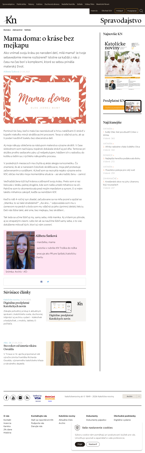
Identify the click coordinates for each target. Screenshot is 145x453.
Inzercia (94, 11)
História (7, 433)
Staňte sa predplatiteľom (115, 108)
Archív (129, 396)
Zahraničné (110, 178)
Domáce (107, 155)
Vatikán (107, 129)
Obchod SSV (107, 11)
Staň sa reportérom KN (42, 420)
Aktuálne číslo (66, 420)
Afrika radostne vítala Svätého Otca (122, 147)
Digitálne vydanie (122, 420)
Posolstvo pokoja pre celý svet (120, 170)
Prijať (80, 444)
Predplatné (132, 11)
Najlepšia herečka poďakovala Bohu (122, 158)
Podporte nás (37, 423)
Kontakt (7, 420)
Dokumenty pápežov (96, 420)
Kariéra (7, 426)
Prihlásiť (119, 11)
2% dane (8, 429)
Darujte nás (36, 426)
